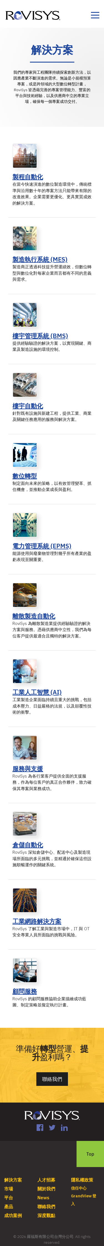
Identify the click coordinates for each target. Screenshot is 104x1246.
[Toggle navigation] (95, 16)
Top (90, 1154)
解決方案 (13, 1180)
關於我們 (46, 1189)
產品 (8, 1206)
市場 (8, 1189)
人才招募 (46, 1180)
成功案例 (13, 1215)
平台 (8, 1197)
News (43, 1197)
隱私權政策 (82, 1180)
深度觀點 (46, 1215)
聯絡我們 (52, 1079)
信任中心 (79, 1188)
